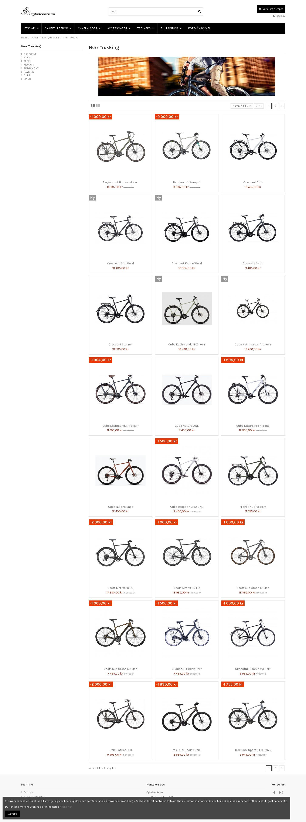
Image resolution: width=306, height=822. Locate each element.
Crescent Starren (121, 344)
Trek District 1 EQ (120, 750)
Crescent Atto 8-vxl (120, 263)
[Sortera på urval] (242, 106)
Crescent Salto (253, 263)
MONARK (29, 64)
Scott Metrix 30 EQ (187, 588)
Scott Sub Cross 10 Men (253, 588)
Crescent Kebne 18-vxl (186, 263)
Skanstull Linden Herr (187, 669)
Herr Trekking (31, 46)
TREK (27, 61)
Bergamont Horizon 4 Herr (121, 182)
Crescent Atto (253, 182)
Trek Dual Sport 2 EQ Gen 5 (253, 750)
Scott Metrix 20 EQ (120, 588)
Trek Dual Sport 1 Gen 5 (186, 750)
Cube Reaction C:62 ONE (186, 507)
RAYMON (29, 71)
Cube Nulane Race (120, 507)
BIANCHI (28, 78)
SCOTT (28, 57)
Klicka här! (66, 806)
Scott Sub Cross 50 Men (120, 669)
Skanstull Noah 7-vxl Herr (253, 669)
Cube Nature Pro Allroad (252, 426)
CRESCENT (30, 54)
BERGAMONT (31, 68)
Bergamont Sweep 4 (186, 182)
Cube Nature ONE (187, 426)
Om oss (28, 792)
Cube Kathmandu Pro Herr (253, 344)
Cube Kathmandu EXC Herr (186, 344)
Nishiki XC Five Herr (253, 507)
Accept (12, 813)
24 (258, 105)
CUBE (27, 75)
